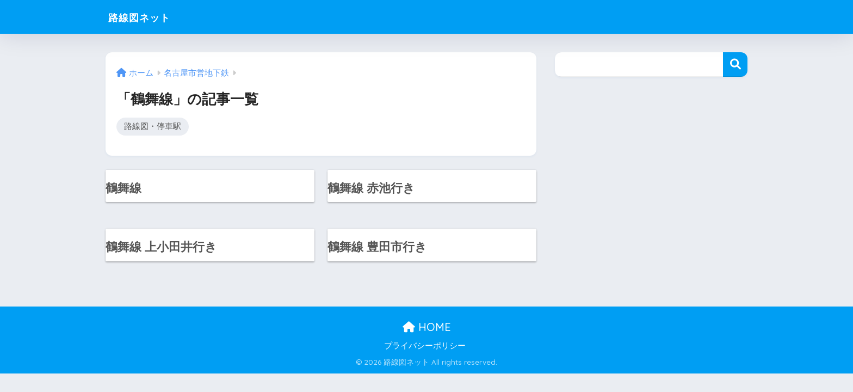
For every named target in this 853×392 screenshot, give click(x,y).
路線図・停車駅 (152, 126)
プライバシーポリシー (425, 348)
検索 (735, 64)
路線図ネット (148, 16)
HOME (427, 329)
